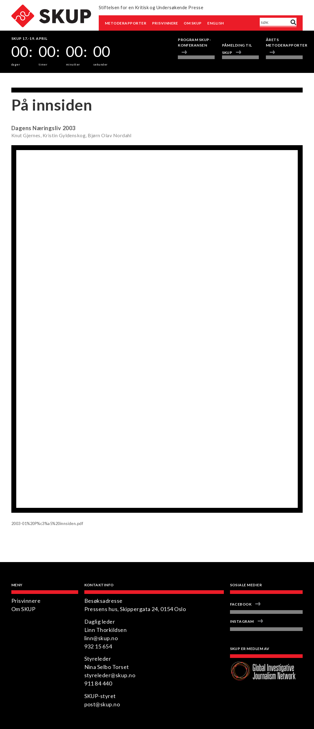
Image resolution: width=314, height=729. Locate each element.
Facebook (241, 604)
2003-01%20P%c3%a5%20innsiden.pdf (47, 523)
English (215, 23)
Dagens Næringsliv (36, 128)
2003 (69, 128)
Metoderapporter (125, 23)
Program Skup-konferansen (194, 42)
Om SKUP (192, 23)
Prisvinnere (165, 23)
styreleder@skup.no (110, 675)
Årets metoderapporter (284, 42)
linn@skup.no (101, 638)
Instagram (242, 621)
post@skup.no (102, 704)
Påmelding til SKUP (237, 49)
